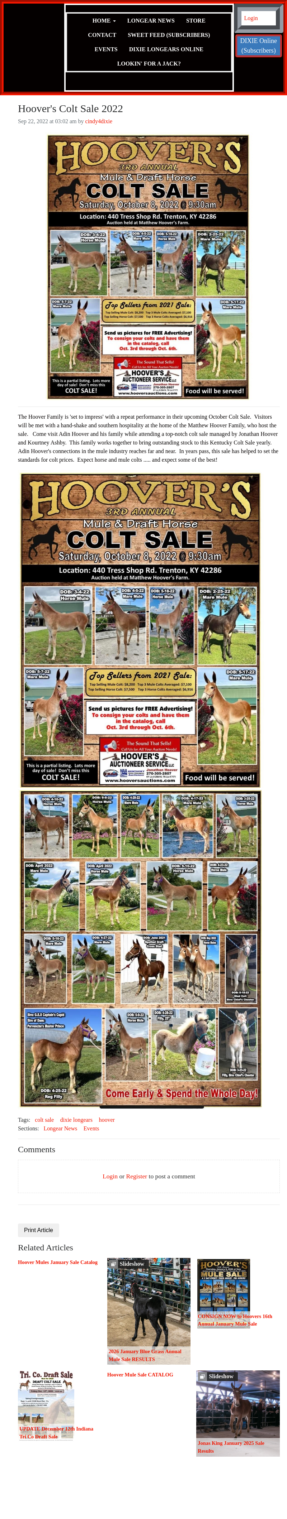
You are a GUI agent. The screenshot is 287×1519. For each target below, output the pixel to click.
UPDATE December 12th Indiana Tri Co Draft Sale (56, 1432)
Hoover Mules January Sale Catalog (58, 1262)
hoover (107, 1120)
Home (102, 21)
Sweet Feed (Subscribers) (169, 35)
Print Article (38, 1230)
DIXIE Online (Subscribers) (258, 45)
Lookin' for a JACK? (149, 64)
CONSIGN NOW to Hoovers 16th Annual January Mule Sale (235, 1320)
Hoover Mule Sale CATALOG (140, 1375)
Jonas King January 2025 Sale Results (231, 1447)
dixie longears (76, 1120)
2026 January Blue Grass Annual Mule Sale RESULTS (145, 1355)
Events (106, 49)
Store (196, 21)
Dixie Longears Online (166, 49)
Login (251, 18)
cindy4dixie (99, 121)
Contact (102, 35)
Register (136, 1176)
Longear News (151, 21)
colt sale (44, 1120)
